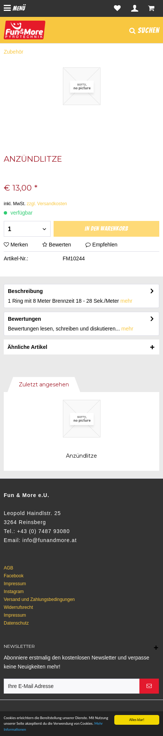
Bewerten (57, 245)
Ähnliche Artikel (27, 347)
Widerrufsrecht (18, 607)
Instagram (14, 591)
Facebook (14, 575)
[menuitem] (14, 8)
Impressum (15, 583)
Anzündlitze (81, 455)
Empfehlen (101, 245)
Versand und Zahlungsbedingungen (39, 599)
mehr (126, 301)
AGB (8, 568)
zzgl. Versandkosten (47, 203)
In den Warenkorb (106, 228)
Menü (14, 8)
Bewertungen (24, 319)
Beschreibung (25, 291)
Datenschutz (16, 623)
